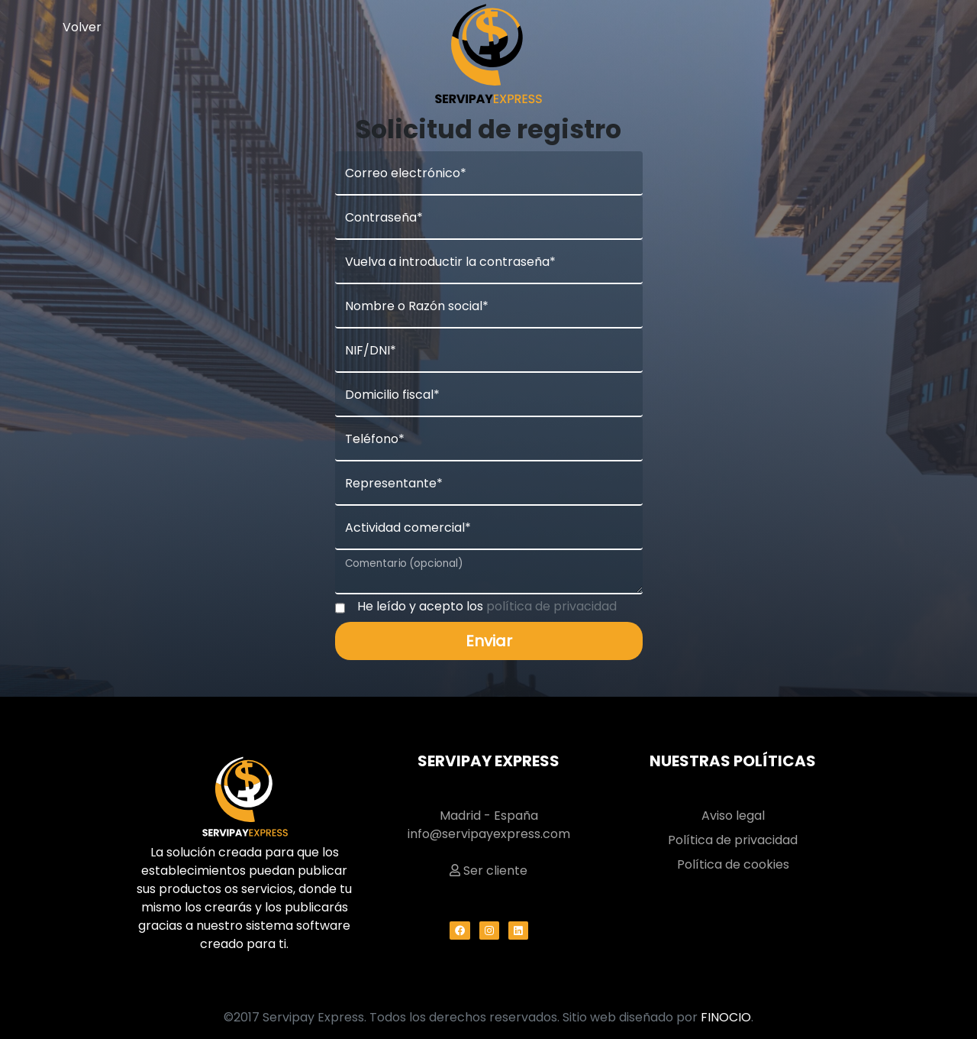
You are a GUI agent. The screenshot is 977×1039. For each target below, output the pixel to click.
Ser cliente (488, 870)
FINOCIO (726, 1017)
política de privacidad (551, 606)
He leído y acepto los (487, 606)
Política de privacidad (733, 840)
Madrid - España (489, 815)
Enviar (489, 641)
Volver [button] (82, 27)
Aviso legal (733, 815)
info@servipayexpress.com (489, 834)
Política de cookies (733, 864)
